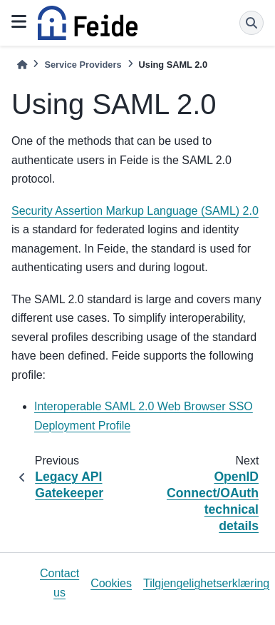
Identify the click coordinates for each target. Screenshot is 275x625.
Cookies (111, 583)
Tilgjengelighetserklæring (206, 583)
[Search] (251, 23)
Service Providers (82, 64)
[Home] (22, 64)
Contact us (59, 582)
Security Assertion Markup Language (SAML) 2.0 (135, 211)
